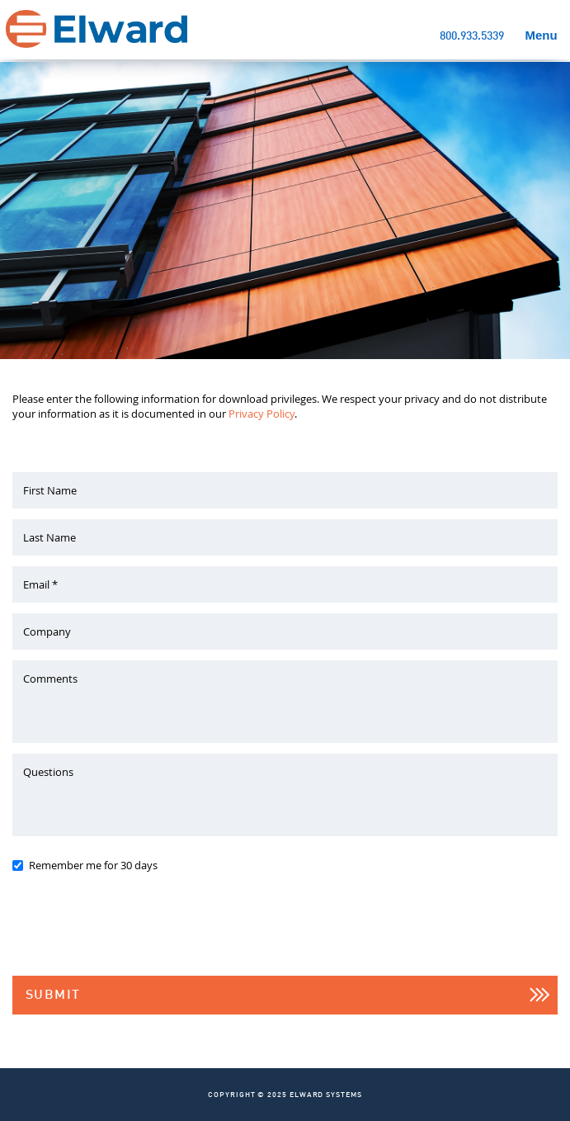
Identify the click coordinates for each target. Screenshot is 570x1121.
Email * (40, 584)
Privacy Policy (261, 413)
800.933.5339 (472, 36)
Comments (50, 678)
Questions (48, 771)
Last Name (49, 537)
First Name (50, 490)
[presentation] (137, 933)
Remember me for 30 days (93, 865)
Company (47, 631)
